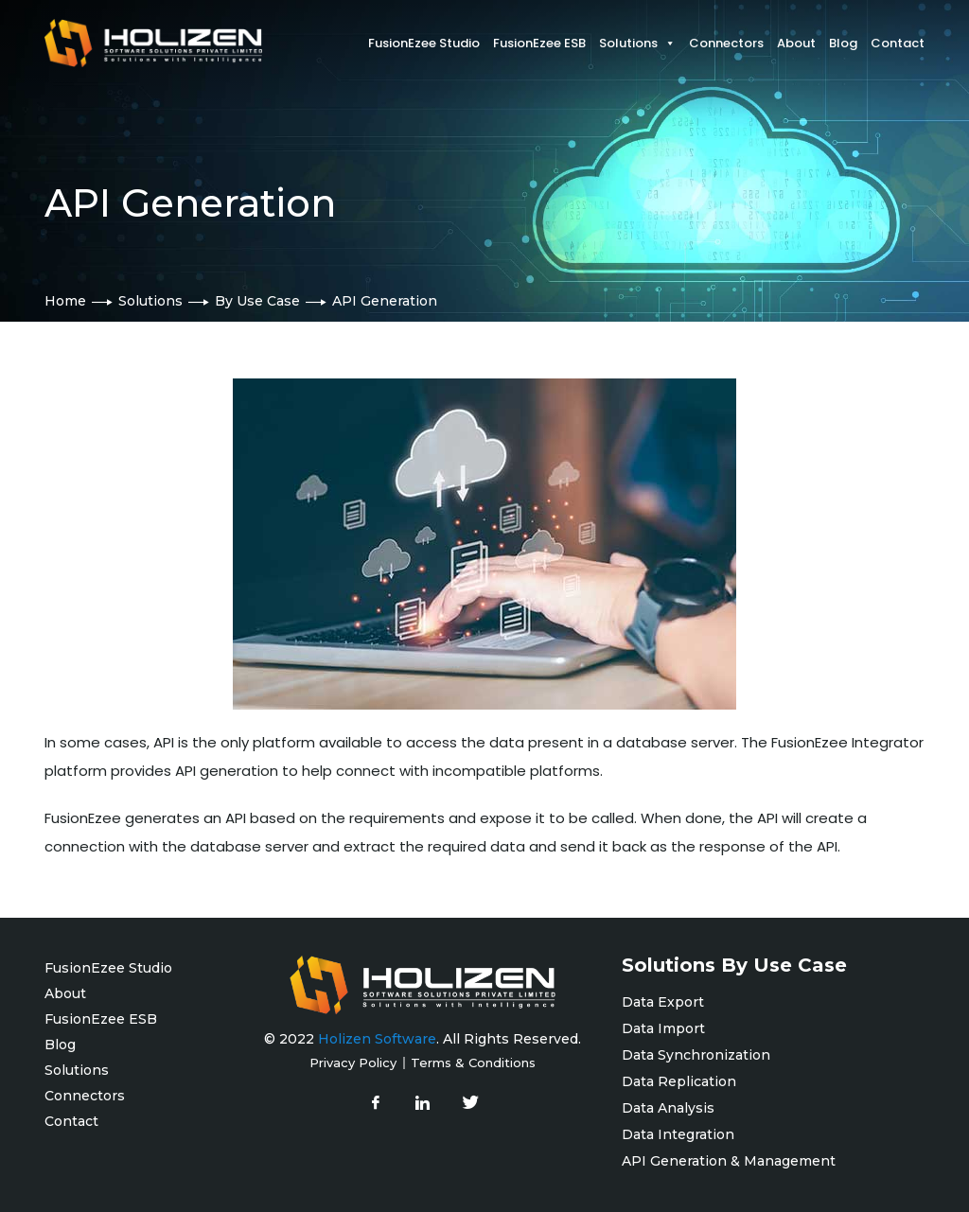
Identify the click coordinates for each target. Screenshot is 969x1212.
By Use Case (257, 300)
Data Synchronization (696, 1054)
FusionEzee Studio (424, 43)
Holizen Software (377, 1038)
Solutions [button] (637, 43)
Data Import (663, 1028)
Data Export (663, 1001)
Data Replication (683, 1081)
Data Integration (678, 1134)
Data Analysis (668, 1107)
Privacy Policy (352, 1062)
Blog (843, 43)
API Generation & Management (729, 1160)
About (796, 43)
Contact (898, 43)
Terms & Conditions (473, 1062)
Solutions (150, 300)
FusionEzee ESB (539, 43)
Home (65, 300)
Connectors (726, 43)
